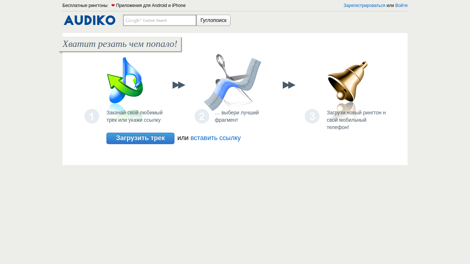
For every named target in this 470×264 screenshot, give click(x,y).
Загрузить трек (140, 138)
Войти (401, 5)
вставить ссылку (216, 138)
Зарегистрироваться (364, 5)
